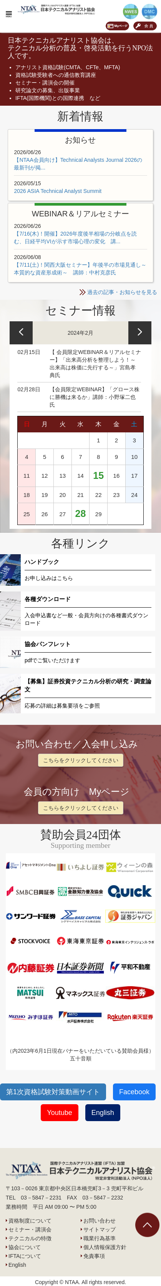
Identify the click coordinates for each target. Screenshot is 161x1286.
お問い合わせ (99, 1221)
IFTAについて (24, 1256)
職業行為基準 (99, 1238)
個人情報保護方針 (104, 1247)
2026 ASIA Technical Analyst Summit (57, 191)
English (102, 1113)
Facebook (134, 1092)
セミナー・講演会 (29, 1229)
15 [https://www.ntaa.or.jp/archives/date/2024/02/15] (98, 475)
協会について (24, 1247)
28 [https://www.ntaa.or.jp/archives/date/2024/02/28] (80, 513)
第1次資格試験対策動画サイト (53, 1092)
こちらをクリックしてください (80, 760)
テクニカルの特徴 (29, 1238)
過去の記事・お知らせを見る (122, 292)
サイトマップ (99, 1229)
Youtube (59, 1113)
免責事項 (94, 1256)
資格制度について (29, 1221)
